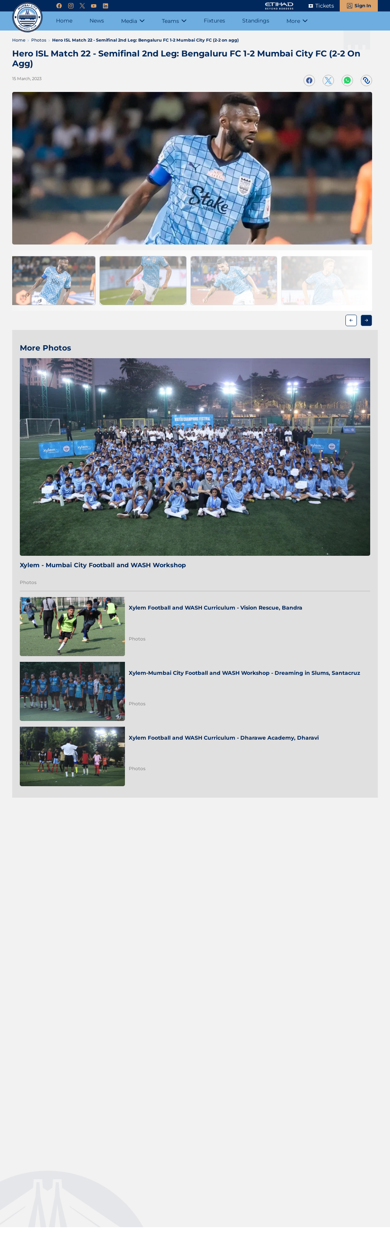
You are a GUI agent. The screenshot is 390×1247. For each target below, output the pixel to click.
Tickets (324, 5)
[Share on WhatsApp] (347, 80)
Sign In (363, 5)
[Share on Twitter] (328, 80)
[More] (297, 21)
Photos (28, 582)
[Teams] (174, 21)
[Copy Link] (366, 80)
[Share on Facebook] (309, 80)
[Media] (133, 21)
